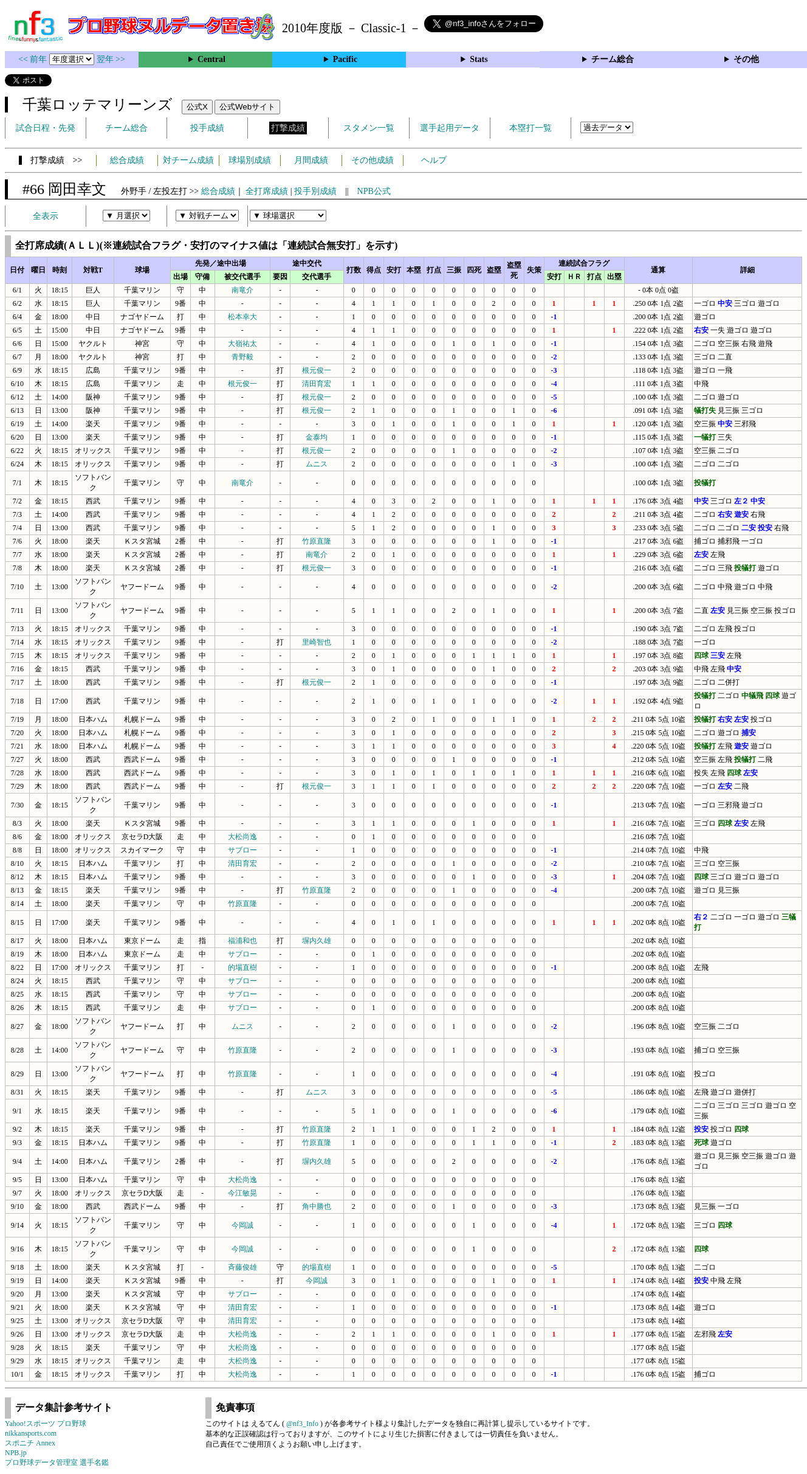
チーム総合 (612, 59)
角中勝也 (316, 1206)
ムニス (317, 464)
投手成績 (207, 128)
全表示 (45, 216)
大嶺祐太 (242, 343)
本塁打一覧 (530, 128)
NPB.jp (16, 1452)
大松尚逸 (242, 836)
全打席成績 (267, 191)
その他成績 (372, 160)
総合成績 (127, 160)
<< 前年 (33, 59)
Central (211, 59)
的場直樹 (242, 967)
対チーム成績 (188, 160)
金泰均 (317, 437)
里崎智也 (316, 642)
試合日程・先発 (45, 128)
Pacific (345, 59)
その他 (746, 59)
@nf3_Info (302, 1423)
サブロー (242, 850)
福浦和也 (242, 940)
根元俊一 (316, 370)
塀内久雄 (316, 940)
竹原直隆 (316, 541)
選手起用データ (449, 128)
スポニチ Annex (30, 1443)
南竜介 (242, 290)
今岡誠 (242, 1225)
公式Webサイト (247, 106)
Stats (479, 59)
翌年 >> (111, 59)
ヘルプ (434, 160)
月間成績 (311, 160)
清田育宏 (316, 383)
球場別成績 (249, 160)
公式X (197, 106)
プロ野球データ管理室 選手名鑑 (57, 1462)
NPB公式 (374, 191)
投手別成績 (315, 191)
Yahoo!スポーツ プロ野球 (45, 1423)
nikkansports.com (31, 1433)
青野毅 (242, 357)
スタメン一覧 (368, 128)
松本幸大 (242, 317)
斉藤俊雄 (242, 1267)
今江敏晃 (242, 1193)
